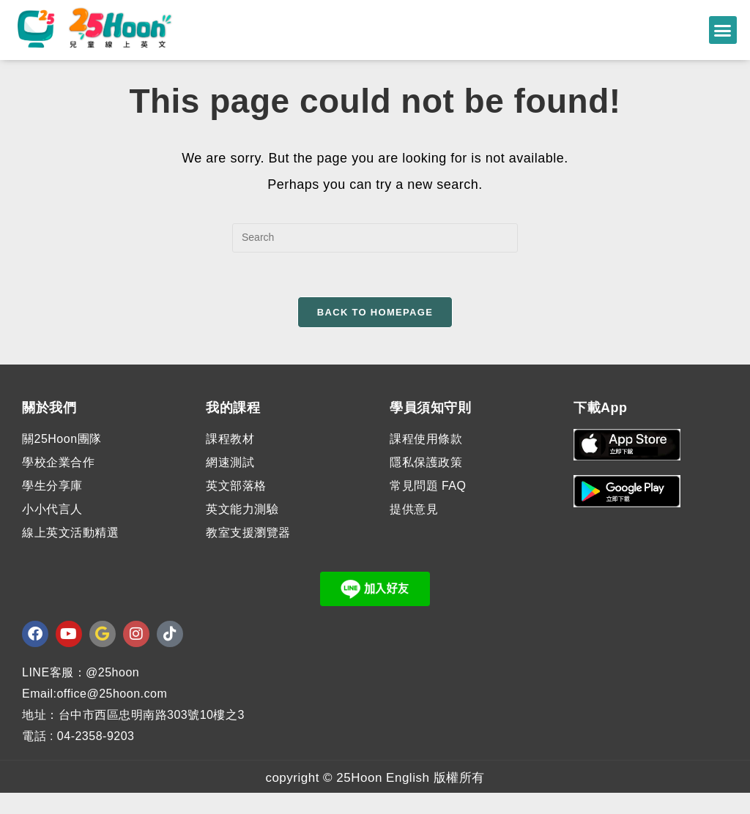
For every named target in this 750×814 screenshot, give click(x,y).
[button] (723, 30)
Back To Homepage (375, 332)
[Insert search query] (375, 258)
